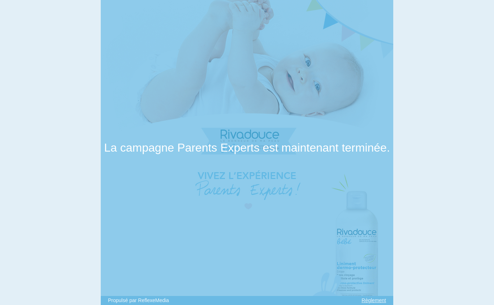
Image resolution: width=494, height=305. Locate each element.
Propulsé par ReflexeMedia (138, 300)
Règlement (373, 300)
